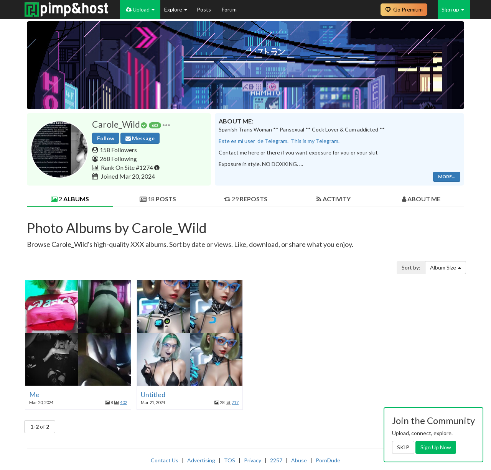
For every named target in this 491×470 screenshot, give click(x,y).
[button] (166, 124)
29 (245, 198)
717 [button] (235, 402)
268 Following (118, 158)
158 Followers (118, 149)
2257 (276, 460)
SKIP (403, 447)
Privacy (252, 460)
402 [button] (123, 402)
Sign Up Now (435, 447)
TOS (229, 460)
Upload (140, 9)
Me (34, 394)
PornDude (328, 460)
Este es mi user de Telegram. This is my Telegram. (279, 141)
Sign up (453, 9)
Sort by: (411, 267)
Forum (229, 9)
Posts (204, 9)
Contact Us (164, 460)
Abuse (299, 460)
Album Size (445, 267)
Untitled (153, 394)
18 (158, 198)
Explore (175, 9)
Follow (105, 138)
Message (140, 138)
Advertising (201, 460)
